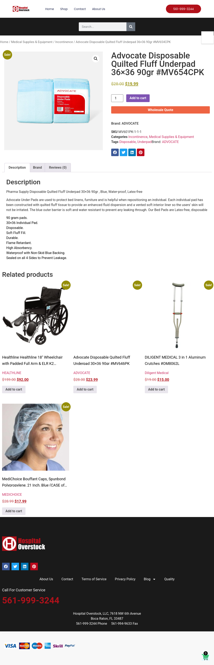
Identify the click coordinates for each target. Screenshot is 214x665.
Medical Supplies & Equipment (31, 42)
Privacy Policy (125, 579)
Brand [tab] (37, 167)
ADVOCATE (130, 123)
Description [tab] (17, 167)
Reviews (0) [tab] (58, 167)
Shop (64, 9)
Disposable (127, 142)
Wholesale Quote (160, 110)
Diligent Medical (157, 373)
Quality (169, 579)
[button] (95, 58)
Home (49, 9)
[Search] (130, 26)
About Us (98, 9)
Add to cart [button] (13, 389)
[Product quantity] (117, 98)
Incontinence (64, 42)
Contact (80, 9)
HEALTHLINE (11, 373)
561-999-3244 (30, 600)
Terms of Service (94, 579)
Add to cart (138, 98)
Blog (150, 579)
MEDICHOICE (12, 495)
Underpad (144, 142)
